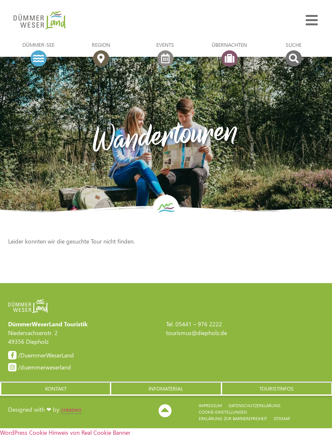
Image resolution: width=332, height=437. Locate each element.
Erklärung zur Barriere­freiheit (233, 418)
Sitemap (282, 418)
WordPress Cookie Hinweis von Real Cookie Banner (65, 432)
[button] (55, 388)
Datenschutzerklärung (254, 405)
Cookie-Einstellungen (223, 412)
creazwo (71, 409)
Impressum (210, 405)
